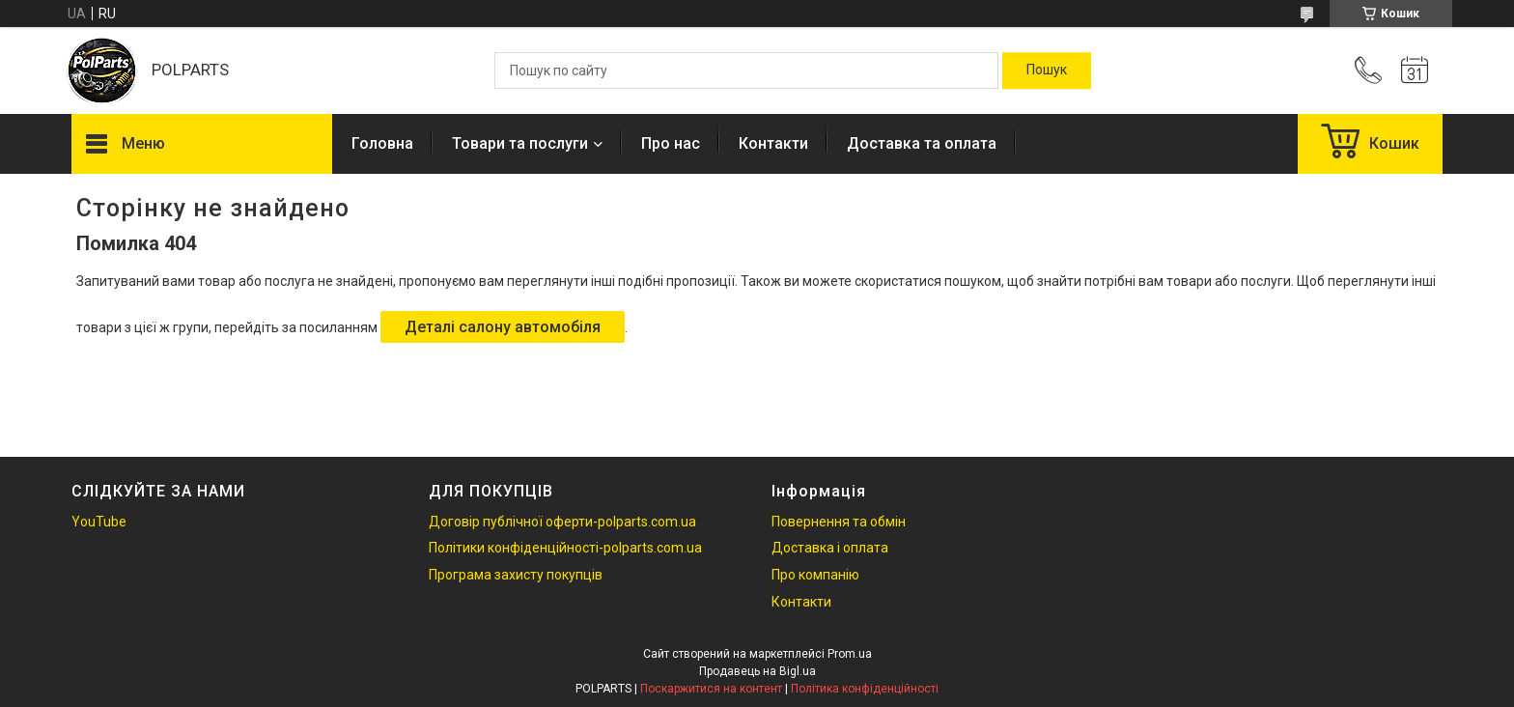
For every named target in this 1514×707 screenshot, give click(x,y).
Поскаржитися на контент (711, 688)
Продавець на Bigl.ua (757, 671)
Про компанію (815, 574)
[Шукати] (1046, 70)
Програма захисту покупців (516, 574)
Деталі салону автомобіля (503, 327)
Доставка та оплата (921, 143)
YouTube (98, 521)
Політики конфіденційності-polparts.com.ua (565, 547)
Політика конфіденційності (865, 688)
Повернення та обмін (838, 521)
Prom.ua (849, 654)
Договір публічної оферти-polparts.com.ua (562, 521)
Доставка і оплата (829, 547)
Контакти (773, 143)
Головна (382, 143)
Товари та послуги (520, 143)
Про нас (670, 143)
